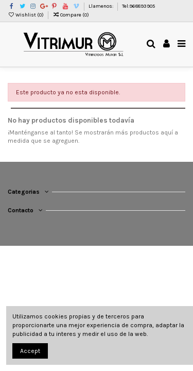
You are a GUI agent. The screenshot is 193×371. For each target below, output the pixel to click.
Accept (30, 351)
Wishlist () (26, 15)
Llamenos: (101, 6)
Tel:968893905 (138, 6)
